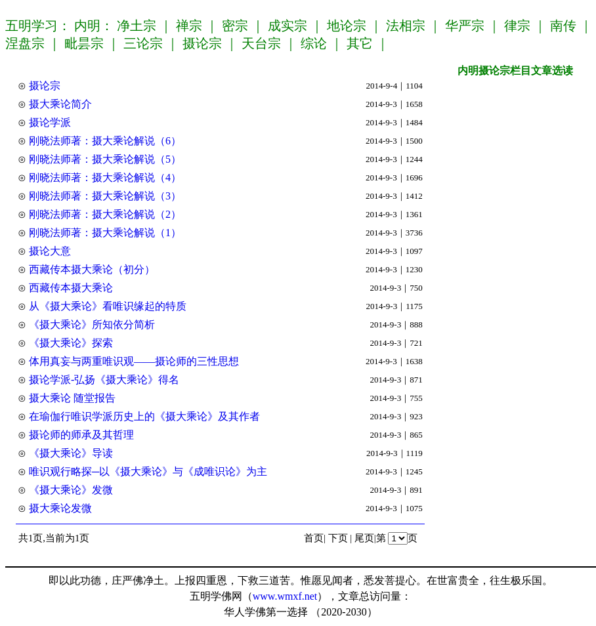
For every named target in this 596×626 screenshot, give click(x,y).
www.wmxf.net (285, 596)
